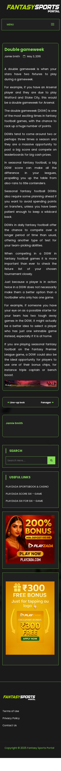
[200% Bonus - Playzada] (30, 563)
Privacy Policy (11, 718)
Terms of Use (11, 711)
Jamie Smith (12, 56)
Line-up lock (17, 402)
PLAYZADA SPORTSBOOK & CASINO (27, 486)
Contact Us (10, 725)
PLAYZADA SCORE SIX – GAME (24, 494)
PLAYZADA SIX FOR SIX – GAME (24, 501)
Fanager (46, 402)
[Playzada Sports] (30, 386)
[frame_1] (30, 659)
